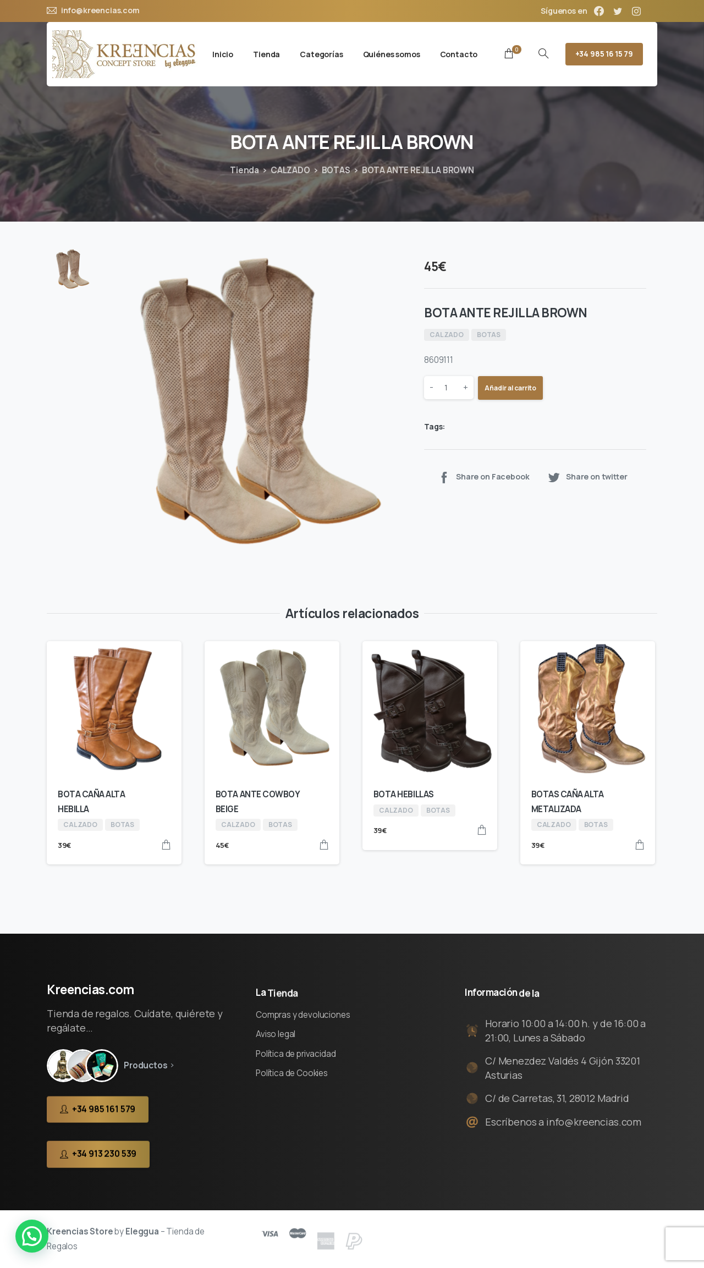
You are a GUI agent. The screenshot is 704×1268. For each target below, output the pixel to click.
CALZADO (290, 170)
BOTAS (336, 170)
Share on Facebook (483, 477)
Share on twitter (587, 477)
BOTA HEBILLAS (403, 794)
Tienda (244, 170)
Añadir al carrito (510, 388)
